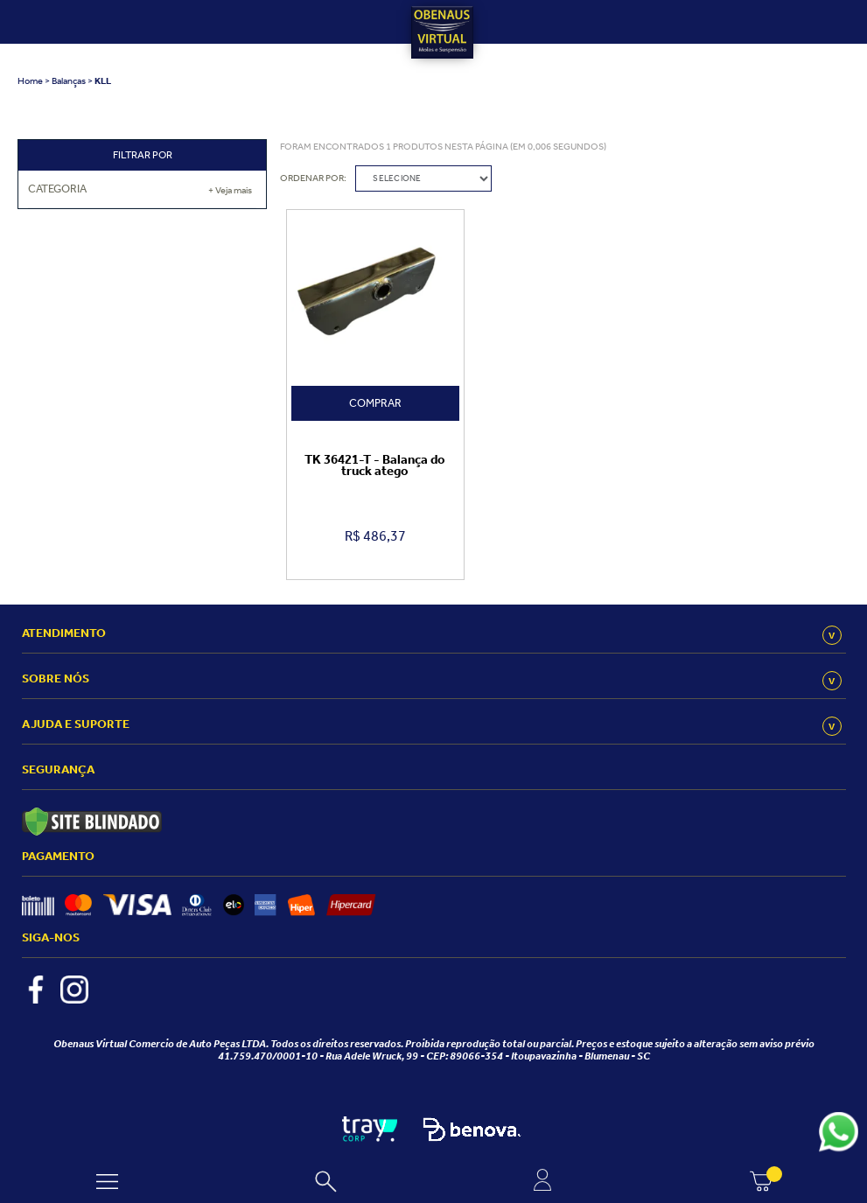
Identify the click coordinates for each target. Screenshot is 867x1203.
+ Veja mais (230, 190)
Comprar (375, 402)
